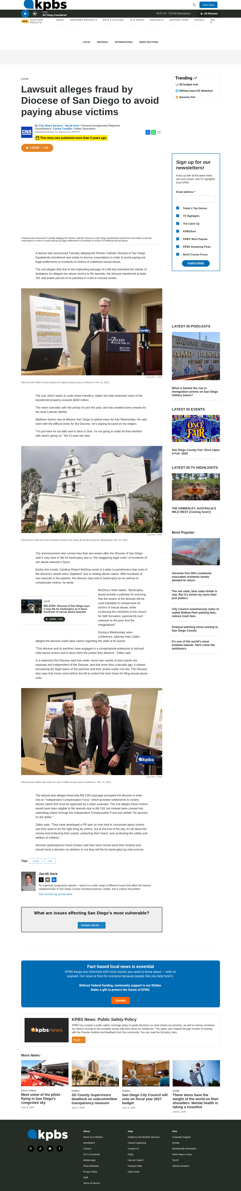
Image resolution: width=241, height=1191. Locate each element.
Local (86, 42)
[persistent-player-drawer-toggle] (209, 23)
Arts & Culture (113, 32)
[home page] (42, 8)
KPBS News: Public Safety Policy (104, 1019)
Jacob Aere (72, 125)
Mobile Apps (89, 1160)
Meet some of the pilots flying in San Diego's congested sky (40, 1099)
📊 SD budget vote (186, 84)
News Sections (148, 42)
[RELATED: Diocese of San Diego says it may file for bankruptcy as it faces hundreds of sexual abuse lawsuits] (31, 606)
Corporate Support (181, 1137)
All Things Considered (54, 24)
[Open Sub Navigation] (58, 36)
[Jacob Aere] (28, 881)
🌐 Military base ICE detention (194, 90)
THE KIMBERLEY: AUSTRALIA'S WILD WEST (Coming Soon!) (194, 510)
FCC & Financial (91, 1154)
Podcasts (156, 32)
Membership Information (184, 1148)
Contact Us (133, 1148)
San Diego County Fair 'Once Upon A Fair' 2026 (196, 451)
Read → (78, 1040)
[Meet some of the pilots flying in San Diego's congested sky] (44, 1073)
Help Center (134, 1171)
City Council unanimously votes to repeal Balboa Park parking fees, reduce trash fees (195, 612)
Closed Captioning (137, 1143)
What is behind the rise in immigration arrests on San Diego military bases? (195, 392)
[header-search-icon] (195, 8)
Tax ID (175, 1160)
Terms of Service (91, 1183)
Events (199, 32)
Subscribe (195, 263)
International (124, 42)
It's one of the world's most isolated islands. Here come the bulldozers (193, 645)
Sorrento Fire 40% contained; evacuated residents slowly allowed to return (192, 577)
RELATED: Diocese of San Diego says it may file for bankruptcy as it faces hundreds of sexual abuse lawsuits (67, 609)
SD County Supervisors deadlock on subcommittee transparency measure (94, 1099)
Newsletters (89, 1143)
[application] (91, 196)
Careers (87, 1148)
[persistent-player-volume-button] (35, 23)
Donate (120, 1000)
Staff (85, 1177)
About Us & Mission (93, 1137)
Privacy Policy (90, 1171)
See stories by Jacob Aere (55, 894)
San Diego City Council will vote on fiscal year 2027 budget (145, 1099)
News (60, 32)
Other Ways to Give (182, 1154)
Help (213, 33)
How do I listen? (136, 1160)
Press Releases (91, 1166)
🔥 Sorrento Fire (185, 97)
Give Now (210, 8)
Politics (76, 1091)
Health (176, 1091)
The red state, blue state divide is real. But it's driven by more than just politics (194, 595)
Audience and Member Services (144, 1137)
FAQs (130, 1154)
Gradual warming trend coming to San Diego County (195, 628)
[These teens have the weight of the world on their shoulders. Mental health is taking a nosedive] (196, 1073)
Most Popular (184, 532)
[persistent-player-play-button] (25, 23)
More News (31, 1055)
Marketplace (183, 23)
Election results (36, 33)
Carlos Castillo (62, 128)
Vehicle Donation (180, 1166)
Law (50, 861)
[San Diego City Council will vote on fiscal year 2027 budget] (145, 1073)
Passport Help (135, 1166)
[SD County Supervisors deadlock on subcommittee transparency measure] (95, 1073)
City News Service (50, 125)
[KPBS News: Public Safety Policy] (47, 1030)
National (102, 42)
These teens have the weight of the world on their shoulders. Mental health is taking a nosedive (196, 1101)
